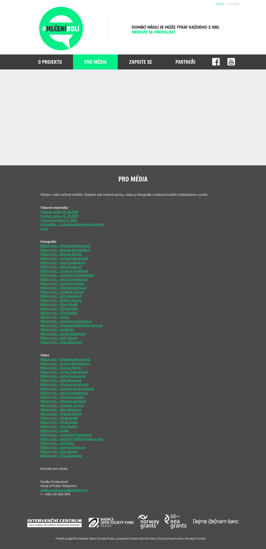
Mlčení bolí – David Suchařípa (62, 283)
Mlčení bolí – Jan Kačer (57, 329)
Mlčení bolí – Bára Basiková (60, 296)
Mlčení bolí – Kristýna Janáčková (64, 271)
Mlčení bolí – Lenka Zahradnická (64, 258)
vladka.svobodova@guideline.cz (64, 490)
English (233, 4)
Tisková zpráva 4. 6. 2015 (58, 220)
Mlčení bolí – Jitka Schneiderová (64, 279)
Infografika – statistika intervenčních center (72, 224)
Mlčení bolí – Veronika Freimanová (66, 321)
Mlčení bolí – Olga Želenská (61, 342)
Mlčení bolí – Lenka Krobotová (62, 334)
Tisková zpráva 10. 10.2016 (59, 212)
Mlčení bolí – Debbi (54, 317)
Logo (44, 228)
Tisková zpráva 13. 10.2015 (59, 216)
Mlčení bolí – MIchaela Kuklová (63, 288)
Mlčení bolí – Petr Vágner (59, 338)
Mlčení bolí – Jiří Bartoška (59, 308)
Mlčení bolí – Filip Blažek (58, 313)
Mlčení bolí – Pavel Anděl (59, 304)
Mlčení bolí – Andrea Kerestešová (65, 250)
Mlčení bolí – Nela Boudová (60, 267)
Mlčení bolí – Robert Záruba (61, 300)
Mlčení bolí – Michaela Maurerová (65, 246)
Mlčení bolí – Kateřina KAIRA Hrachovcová (71, 325)
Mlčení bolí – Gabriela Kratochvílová (67, 275)
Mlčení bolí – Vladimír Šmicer (62, 292)
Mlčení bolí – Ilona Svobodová (62, 262)
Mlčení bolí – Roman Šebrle (60, 254)
